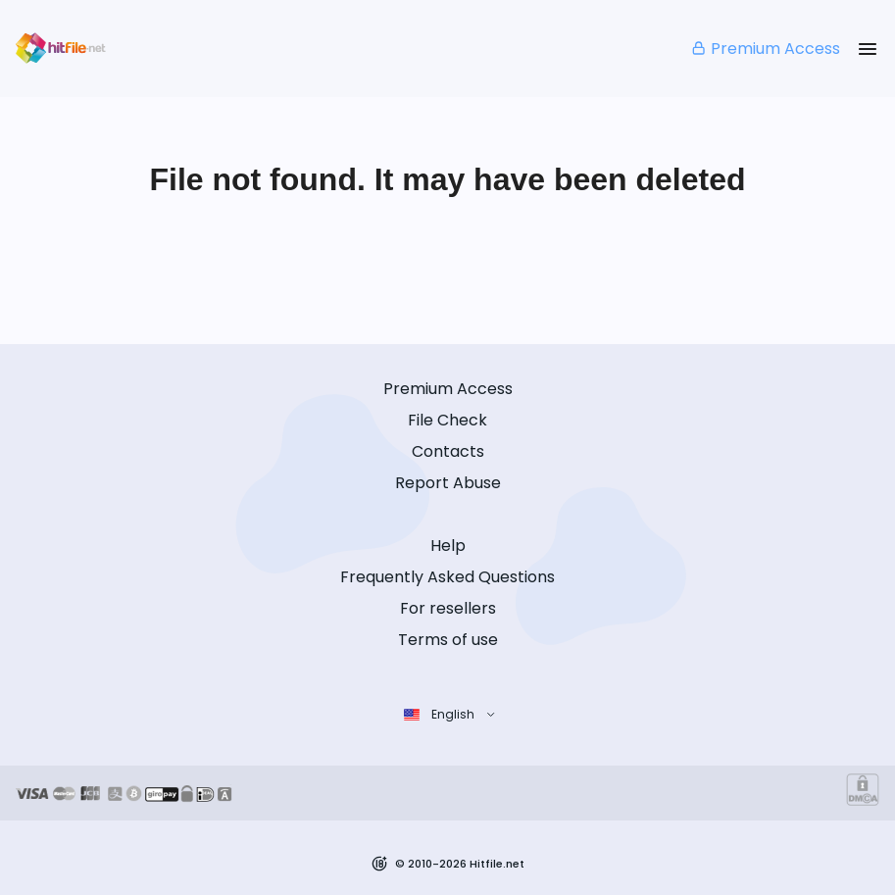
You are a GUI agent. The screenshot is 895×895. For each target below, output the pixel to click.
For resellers (448, 608)
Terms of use (448, 639)
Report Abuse (448, 483)
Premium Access (765, 48)
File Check (447, 420)
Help (448, 545)
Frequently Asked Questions (447, 577)
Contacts (448, 451)
